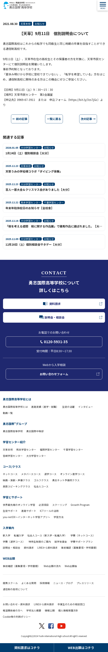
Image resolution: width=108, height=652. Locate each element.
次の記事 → (88, 119)
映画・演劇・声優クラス (16, 480)
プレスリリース (85, 583)
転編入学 (19, 535)
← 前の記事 (19, 119)
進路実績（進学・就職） (45, 406)
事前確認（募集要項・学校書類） (79, 547)
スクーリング (59, 505)
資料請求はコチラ (27, 647)
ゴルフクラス (41, 480)
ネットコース (10, 474)
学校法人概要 (33, 610)
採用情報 (45, 583)
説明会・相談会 (11, 547)
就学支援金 (61, 541)
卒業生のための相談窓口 (71, 604)
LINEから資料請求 (47, 547)
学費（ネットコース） (83, 535)
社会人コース (41, 486)
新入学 (6, 535)
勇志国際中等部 (35, 431)
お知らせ (40, 23)
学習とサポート (13, 497)
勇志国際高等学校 (13, 431)
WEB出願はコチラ (81, 647)
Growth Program (80, 505)
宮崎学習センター (13, 455)
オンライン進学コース (72, 474)
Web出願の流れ (52, 566)
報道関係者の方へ (13, 610)
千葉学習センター (73, 449)
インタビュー (85, 406)
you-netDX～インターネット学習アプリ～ (26, 517)
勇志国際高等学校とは (17, 399)
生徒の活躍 (68, 406)
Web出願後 (71, 566)
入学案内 (8, 528)
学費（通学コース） (14, 541)
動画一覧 (8, 413)
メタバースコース (31, 474)
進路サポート (28, 511)
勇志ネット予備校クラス (66, 480)
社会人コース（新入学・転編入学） (47, 535)
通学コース (50, 474)
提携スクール (10, 583)
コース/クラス (12, 466)
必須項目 (44, 505)
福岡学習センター (50, 449)
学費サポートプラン (82, 541)
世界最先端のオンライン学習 (19, 505)
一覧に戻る (54, 119)
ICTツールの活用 (49, 511)
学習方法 (59, 517)
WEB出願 (9, 558)
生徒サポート (10, 511)
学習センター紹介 (14, 442)
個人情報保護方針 (68, 610)
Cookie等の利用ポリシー (17, 616)
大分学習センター (36, 455)
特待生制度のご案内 (40, 541)
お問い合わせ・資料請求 (16, 604)
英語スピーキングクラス (16, 486)
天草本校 (26, 23)
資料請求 (29, 547)
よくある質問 (28, 583)
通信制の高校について (15, 589)
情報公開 (50, 610)
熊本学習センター (26, 449)
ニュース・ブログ (63, 583)
